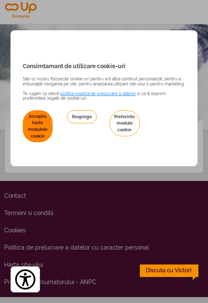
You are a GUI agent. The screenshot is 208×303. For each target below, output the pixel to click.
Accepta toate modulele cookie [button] (38, 126)
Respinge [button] (82, 116)
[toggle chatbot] (169, 274)
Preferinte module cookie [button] (124, 123)
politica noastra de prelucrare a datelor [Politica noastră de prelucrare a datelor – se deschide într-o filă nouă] (98, 93)
